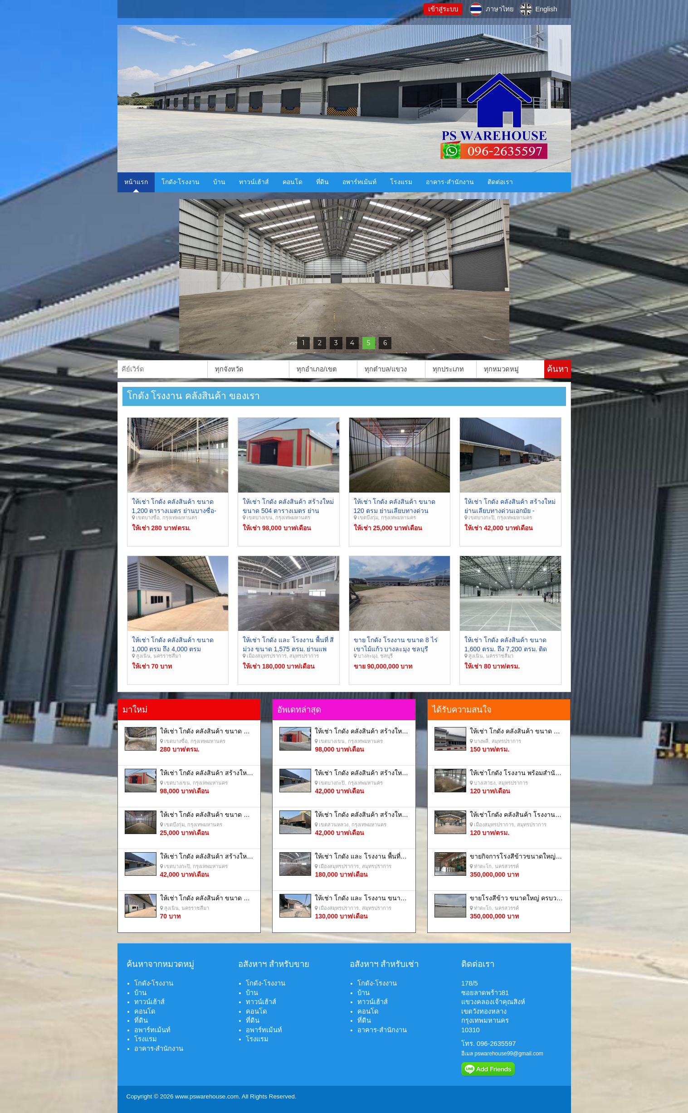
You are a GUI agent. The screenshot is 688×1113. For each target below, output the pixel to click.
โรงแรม (401, 182)
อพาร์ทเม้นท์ (359, 182)
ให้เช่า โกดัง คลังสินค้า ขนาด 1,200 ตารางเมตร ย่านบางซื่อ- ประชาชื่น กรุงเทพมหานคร (174, 510)
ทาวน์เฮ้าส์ (254, 182)
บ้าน (219, 182)
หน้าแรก (136, 182)
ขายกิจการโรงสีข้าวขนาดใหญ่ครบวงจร (525, 856)
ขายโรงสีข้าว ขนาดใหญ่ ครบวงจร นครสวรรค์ (535, 898)
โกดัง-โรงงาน (180, 182)
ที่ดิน (322, 182)
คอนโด (293, 182)
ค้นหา (557, 369)
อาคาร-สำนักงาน (450, 182)
